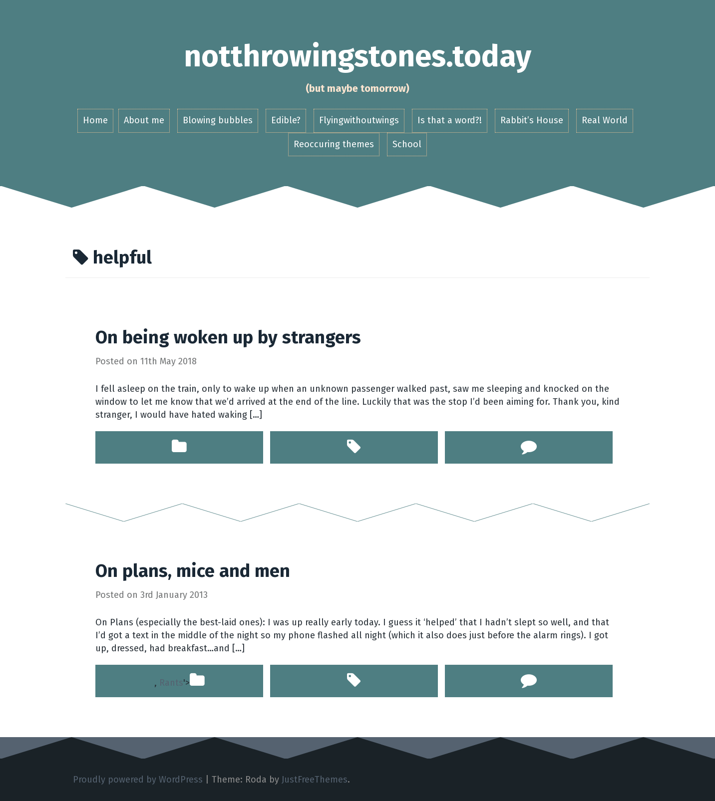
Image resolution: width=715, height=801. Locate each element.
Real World (605, 120)
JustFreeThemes (315, 779)
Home (95, 120)
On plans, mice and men (192, 571)
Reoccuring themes (334, 144)
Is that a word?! (449, 120)
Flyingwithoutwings (359, 120)
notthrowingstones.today (357, 56)
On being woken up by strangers (228, 337)
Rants (171, 682)
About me (144, 120)
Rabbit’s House (531, 120)
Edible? (286, 120)
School (406, 144)
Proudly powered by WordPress (138, 779)
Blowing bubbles (218, 120)
